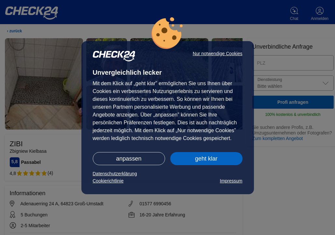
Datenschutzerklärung (115, 173)
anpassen (128, 158)
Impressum (231, 180)
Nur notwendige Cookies (218, 53)
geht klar (206, 158)
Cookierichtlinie (108, 180)
